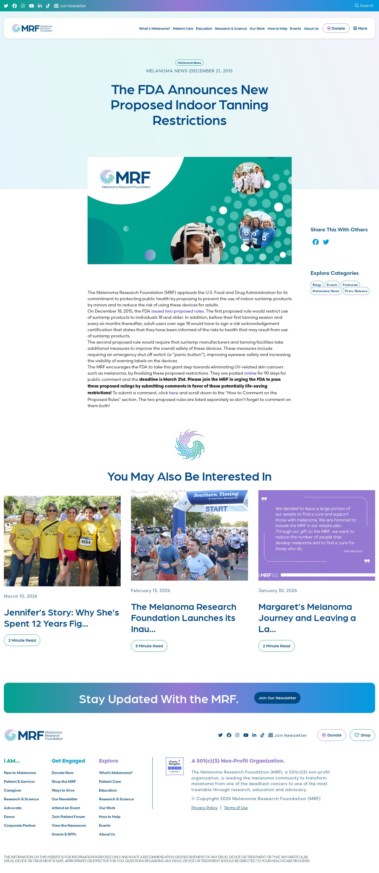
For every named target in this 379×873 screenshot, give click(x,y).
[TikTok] (48, 6)
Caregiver (12, 790)
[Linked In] (40, 6)
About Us (311, 28)
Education (204, 28)
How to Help (277, 28)
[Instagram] (23, 6)
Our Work (257, 28)
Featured (350, 285)
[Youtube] (31, 6)
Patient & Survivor (19, 781)
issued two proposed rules (177, 311)
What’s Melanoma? (154, 28)
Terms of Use (236, 807)
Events (295, 28)
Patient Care (183, 28)
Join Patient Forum (68, 816)
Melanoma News (189, 62)
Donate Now (62, 772)
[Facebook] (14, 6)
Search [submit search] (364, 5)
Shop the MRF (64, 781)
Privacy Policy (204, 807)
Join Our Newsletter (277, 697)
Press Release (356, 291)
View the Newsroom (69, 825)
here (173, 392)
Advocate (12, 808)
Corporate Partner (20, 825)
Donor (9, 816)
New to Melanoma (20, 772)
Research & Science (231, 28)
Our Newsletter (64, 799)
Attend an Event (66, 808)
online (250, 373)
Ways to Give (63, 790)
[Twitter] (6, 6)
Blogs (317, 285)
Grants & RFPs (64, 834)
